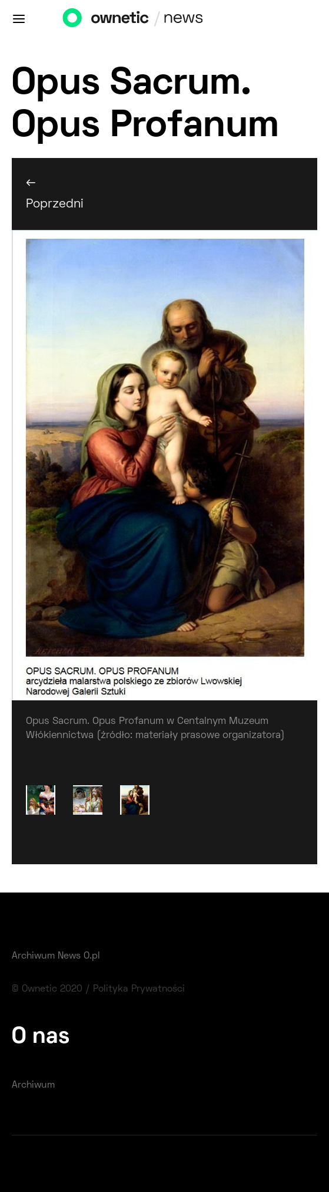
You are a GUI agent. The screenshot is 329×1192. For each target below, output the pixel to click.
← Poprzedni (55, 193)
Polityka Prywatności (139, 989)
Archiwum (33, 1085)
